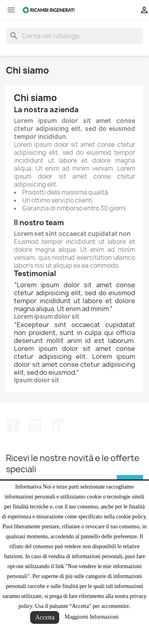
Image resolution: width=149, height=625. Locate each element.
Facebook (13, 425)
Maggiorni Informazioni (92, 617)
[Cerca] (74, 36)
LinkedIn (56, 425)
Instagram (35, 425)
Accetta (44, 617)
